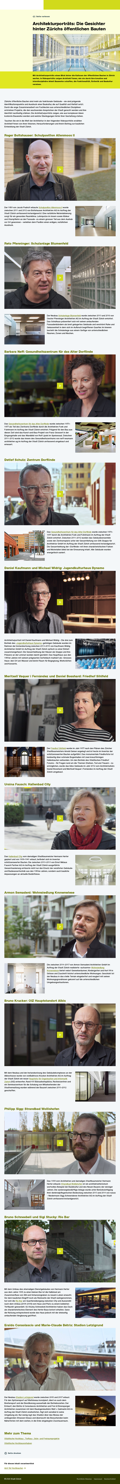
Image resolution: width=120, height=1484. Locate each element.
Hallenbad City (15, 856)
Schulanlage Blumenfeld (69, 315)
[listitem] (84, 1479)
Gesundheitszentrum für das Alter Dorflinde (29, 424)
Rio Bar (19, 1301)
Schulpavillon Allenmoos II (50, 207)
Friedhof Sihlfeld (58, 748)
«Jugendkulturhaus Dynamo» (29, 643)
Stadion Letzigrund (24, 1397)
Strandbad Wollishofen (71, 1184)
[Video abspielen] (60, 169)
